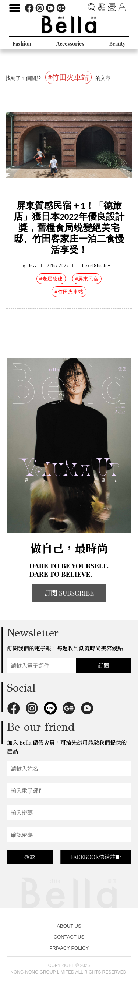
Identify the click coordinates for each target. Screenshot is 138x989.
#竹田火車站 (68, 291)
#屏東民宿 (87, 279)
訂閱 (103, 665)
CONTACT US (69, 937)
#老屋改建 (51, 279)
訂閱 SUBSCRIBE (69, 593)
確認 (29, 857)
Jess (32, 265)
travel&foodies (96, 265)
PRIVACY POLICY (69, 948)
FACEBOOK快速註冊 (95, 857)
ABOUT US (69, 926)
